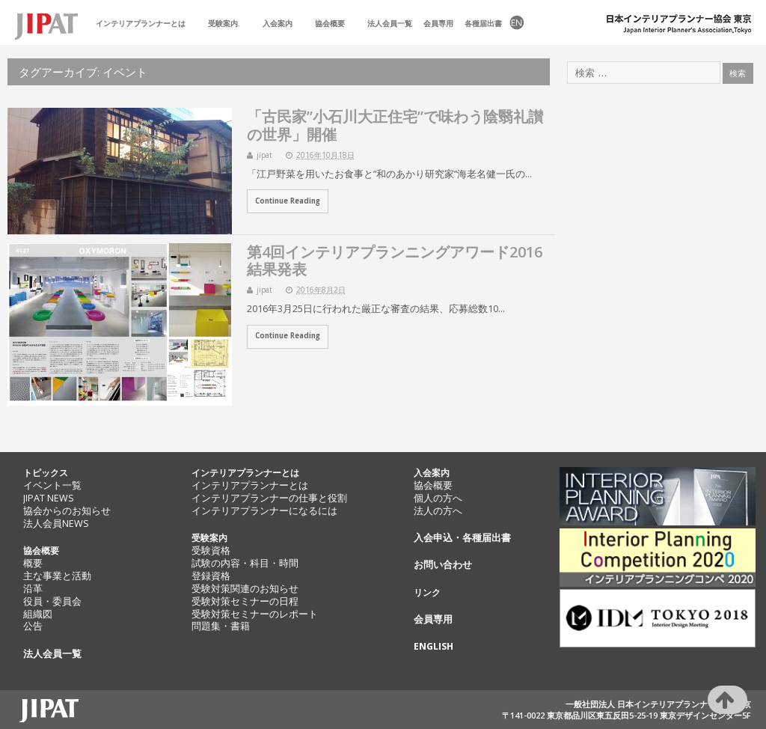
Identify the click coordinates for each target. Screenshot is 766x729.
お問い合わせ (443, 564)
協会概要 (330, 23)
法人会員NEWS (56, 523)
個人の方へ (438, 498)
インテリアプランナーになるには (264, 510)
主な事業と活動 (57, 576)
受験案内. (224, 23)
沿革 (33, 588)
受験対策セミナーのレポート (255, 614)
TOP (52, 22)
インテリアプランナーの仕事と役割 (269, 498)
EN (515, 22)
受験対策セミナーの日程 (245, 601)
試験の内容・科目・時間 (245, 563)
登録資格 (211, 576)
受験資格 (211, 550)
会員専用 (438, 23)
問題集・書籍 (221, 626)
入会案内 (277, 23)
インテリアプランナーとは (141, 23)
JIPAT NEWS (48, 498)
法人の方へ (438, 510)
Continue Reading (287, 201)
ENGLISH (433, 646)
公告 (33, 626)
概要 (33, 563)
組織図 (37, 614)
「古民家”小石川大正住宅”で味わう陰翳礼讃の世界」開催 (395, 125)
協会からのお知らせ (67, 510)
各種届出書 (483, 23)
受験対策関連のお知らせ (245, 588)
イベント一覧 (52, 485)
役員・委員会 (52, 601)
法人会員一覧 (389, 23)
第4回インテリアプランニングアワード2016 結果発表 (394, 260)
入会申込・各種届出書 (462, 537)
